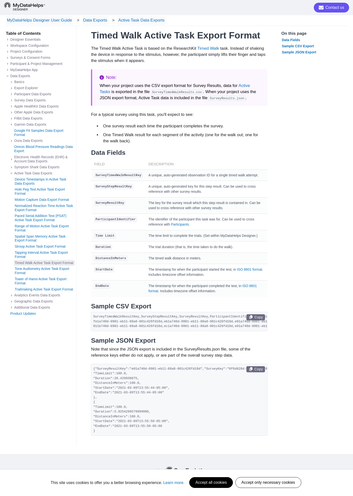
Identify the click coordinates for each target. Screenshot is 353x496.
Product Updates (23, 314)
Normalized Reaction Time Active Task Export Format (44, 209)
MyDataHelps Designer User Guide (38, 20)
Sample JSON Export (299, 53)
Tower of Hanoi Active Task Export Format (40, 282)
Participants (180, 225)
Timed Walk (208, 49)
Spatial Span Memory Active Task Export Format (40, 239)
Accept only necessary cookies (268, 483)
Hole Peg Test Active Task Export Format (40, 192)
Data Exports (92, 20)
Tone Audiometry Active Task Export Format (42, 272)
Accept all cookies (211, 483)
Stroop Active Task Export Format (40, 247)
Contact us (331, 7)
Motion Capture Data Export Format (42, 200)
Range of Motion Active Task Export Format (42, 229)
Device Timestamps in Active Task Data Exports (40, 182)
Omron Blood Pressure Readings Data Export (43, 150)
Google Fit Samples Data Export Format (38, 133)
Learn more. (173, 483)
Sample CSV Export (298, 47)
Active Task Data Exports (136, 20)
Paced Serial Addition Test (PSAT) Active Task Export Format (40, 219)
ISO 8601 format (249, 270)
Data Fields (291, 41)
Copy (256, 318)
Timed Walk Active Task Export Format (44, 264)
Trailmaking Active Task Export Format (44, 290)
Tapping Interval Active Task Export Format (41, 255)
